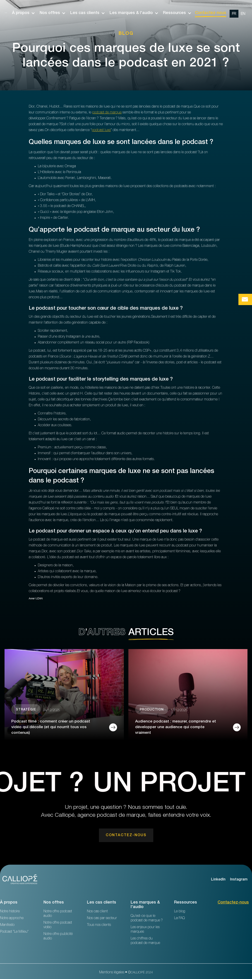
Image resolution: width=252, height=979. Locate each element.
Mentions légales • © (126, 972)
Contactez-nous (210, 13)
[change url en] (242, 14)
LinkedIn (218, 880)
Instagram (238, 880)
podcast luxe (101, 130)
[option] (238, 13)
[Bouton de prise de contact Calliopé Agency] (245, 299)
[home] (6, 13)
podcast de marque (107, 113)
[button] (21, 13)
